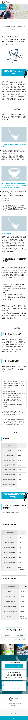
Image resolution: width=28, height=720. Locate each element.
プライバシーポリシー (14, 713)
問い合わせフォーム (14, 666)
